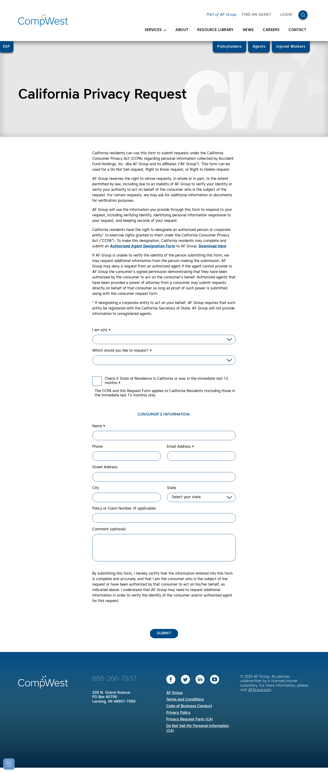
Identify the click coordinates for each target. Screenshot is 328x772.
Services (155, 30)
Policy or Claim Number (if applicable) (124, 508)
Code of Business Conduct (189, 706)
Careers (271, 30)
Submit (164, 633)
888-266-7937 (114, 678)
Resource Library (215, 30)
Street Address (105, 467)
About (181, 30)
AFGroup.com (259, 690)
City (95, 488)
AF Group (174, 693)
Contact (297, 30)
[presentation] (126, 616)
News (248, 30)
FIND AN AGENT (256, 15)
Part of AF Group (221, 15)
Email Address (180, 447)
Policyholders (229, 47)
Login (286, 15)
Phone (97, 447)
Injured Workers (290, 47)
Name (98, 426)
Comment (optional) (109, 529)
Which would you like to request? (122, 351)
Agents (259, 47)
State (171, 488)
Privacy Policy (178, 713)
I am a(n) (101, 330)
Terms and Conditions (185, 699)
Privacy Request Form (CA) (189, 719)
